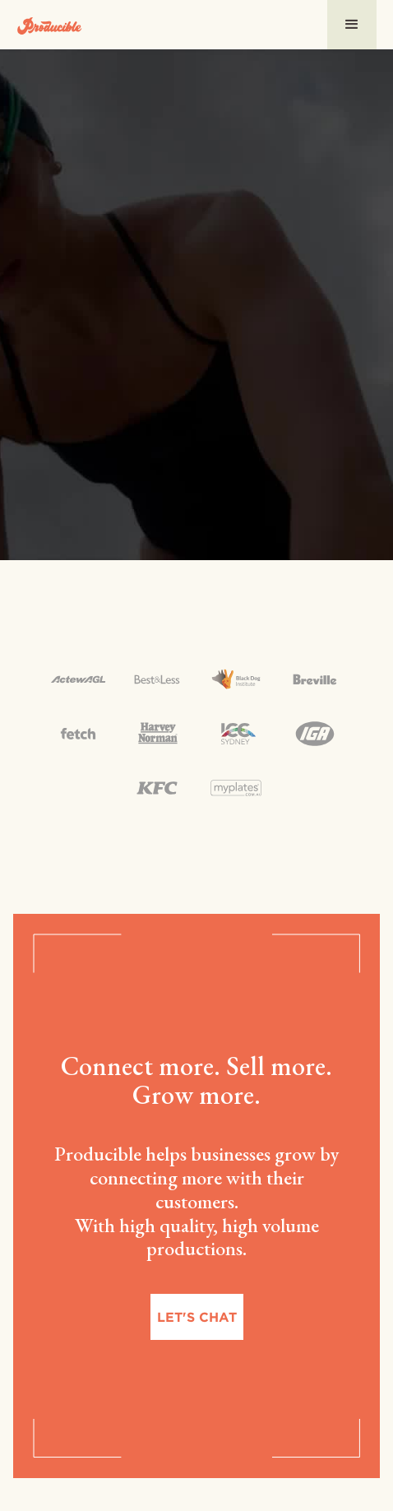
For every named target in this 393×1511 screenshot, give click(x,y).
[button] (352, 24)
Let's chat (197, 1316)
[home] (49, 24)
